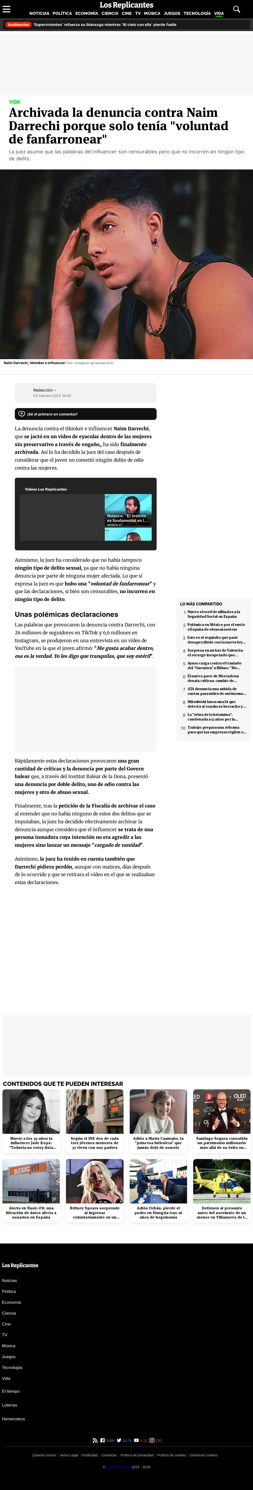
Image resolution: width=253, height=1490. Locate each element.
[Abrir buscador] (236, 9)
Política (62, 13)
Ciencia (110, 13)
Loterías (9, 1405)
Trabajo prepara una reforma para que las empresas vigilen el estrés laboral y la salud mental (216, 729)
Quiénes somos (44, 1455)
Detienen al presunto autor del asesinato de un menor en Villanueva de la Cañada (222, 1213)
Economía (86, 13)
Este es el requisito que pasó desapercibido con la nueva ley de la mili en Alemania (215, 639)
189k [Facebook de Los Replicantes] (109, 1440)
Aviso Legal (69, 1455)
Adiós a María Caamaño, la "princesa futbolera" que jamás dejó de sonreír (158, 1143)
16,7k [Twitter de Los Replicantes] (127, 1440)
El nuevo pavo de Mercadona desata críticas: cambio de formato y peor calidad (213, 678)
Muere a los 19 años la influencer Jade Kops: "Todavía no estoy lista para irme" (31, 1143)
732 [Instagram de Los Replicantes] (158, 1440)
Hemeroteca (13, 1419)
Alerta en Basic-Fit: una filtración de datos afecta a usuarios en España (31, 1213)
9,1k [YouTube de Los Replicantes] (143, 1440)
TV (138, 13)
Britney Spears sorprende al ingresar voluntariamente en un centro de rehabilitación (95, 1213)
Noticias (39, 13)
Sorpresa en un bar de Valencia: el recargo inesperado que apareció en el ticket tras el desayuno (215, 652)
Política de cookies (171, 1455)
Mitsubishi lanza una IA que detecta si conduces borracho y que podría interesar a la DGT (215, 704)
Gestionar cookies (204, 1455)
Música (152, 13)
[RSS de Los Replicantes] (95, 1440)
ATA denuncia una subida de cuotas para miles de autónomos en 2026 (216, 691)
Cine (127, 13)
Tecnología (197, 13)
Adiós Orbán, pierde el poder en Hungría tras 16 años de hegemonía (158, 1213)
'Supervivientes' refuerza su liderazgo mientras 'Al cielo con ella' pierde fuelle (90, 24)
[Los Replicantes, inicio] (126, 5)
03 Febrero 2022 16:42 (52, 395)
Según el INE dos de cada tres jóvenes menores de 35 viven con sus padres (95, 1143)
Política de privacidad (137, 1455)
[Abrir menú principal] (6, 9)
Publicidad (90, 1455)
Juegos (172, 13)
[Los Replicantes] (118, 1467)
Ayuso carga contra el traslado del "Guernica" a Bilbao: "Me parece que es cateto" (215, 665)
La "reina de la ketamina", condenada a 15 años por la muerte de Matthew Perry (211, 717)
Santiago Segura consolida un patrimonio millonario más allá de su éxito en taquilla (222, 1143)
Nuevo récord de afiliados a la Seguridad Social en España (214, 614)
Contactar (109, 1455)
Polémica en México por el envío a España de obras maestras (216, 627)
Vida (219, 13)
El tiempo (11, 1391)
